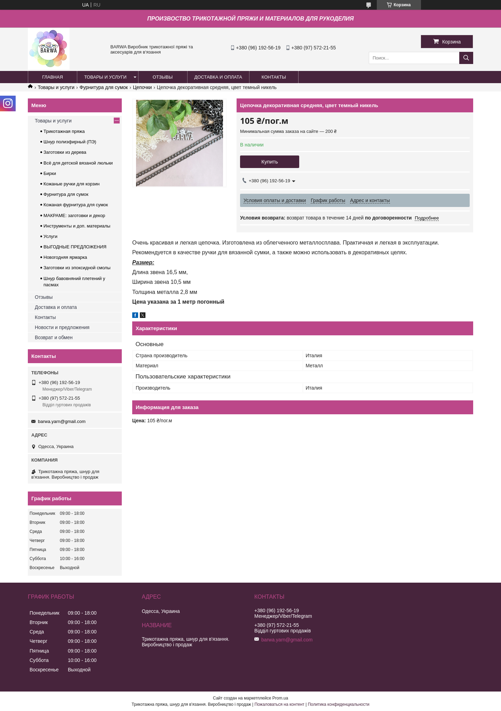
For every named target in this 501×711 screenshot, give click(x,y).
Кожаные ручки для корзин (71, 183)
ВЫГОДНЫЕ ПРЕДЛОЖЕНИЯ (74, 246)
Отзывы (44, 297)
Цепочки (142, 87)
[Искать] (466, 58)
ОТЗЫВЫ (163, 77)
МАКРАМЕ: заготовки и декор (74, 215)
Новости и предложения (62, 327)
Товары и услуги (56, 87)
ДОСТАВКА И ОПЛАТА (218, 77)
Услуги (50, 236)
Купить (269, 162)
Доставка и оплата (56, 307)
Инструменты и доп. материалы (76, 226)
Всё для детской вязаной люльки (78, 163)
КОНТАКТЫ (274, 77)
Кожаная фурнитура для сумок (75, 204)
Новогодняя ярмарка (65, 257)
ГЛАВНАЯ (52, 77)
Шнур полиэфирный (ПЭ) (69, 141)
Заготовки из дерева (64, 152)
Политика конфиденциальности (338, 704)
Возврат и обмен (54, 337)
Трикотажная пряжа (64, 131)
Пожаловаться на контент (279, 704)
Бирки (49, 173)
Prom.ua (280, 698)
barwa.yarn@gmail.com (62, 421)
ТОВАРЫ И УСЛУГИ (105, 77)
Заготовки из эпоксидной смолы (77, 267)
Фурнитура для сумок (104, 87)
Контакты (45, 317)
